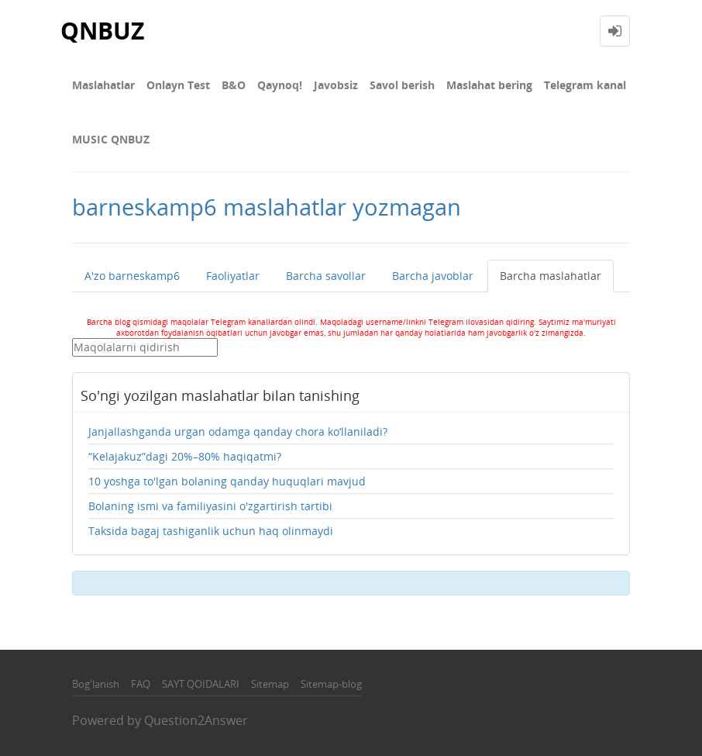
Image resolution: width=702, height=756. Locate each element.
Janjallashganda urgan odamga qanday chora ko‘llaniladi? (237, 431)
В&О (234, 85)
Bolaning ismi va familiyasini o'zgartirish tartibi (210, 506)
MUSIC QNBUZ (111, 139)
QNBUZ (102, 31)
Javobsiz (336, 85)
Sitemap (270, 684)
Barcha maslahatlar (550, 275)
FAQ (140, 684)
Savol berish (402, 85)
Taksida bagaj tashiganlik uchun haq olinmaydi (210, 530)
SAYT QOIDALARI (200, 684)
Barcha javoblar (432, 275)
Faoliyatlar (233, 275)
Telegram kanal (585, 85)
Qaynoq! (279, 85)
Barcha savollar (326, 275)
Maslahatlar (103, 85)
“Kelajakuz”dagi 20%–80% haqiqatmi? (184, 456)
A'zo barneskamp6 (132, 275)
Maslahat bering (489, 85)
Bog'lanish (95, 684)
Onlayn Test (178, 85)
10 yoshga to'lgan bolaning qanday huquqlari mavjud (227, 481)
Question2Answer (196, 720)
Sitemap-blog (331, 684)
